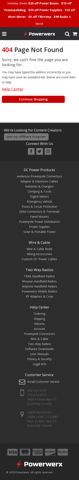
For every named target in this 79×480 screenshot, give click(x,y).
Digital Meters (39, 196)
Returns (39, 324)
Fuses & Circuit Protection (39, 207)
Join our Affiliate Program (26, 136)
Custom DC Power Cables (39, 259)
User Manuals (39, 354)
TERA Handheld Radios (39, 276)
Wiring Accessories (39, 254)
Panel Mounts (39, 217)
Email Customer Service (43, 382)
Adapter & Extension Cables (39, 181)
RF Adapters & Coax (39, 296)
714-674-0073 (36, 395)
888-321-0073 (36, 390)
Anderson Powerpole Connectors (39, 176)
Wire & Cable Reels (39, 249)
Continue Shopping (33, 99)
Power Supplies (39, 227)
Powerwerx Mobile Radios (39, 291)
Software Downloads (39, 349)
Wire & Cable (39, 242)
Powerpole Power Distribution (39, 222)
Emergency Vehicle (39, 201)
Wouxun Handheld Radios (39, 281)
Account (39, 329)
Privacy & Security (39, 359)
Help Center (12, 89)
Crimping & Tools (39, 191)
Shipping (39, 319)
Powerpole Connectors (39, 334)
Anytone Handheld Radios (39, 286)
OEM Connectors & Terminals (39, 212)
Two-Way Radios (39, 269)
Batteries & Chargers (39, 186)
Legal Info (39, 364)
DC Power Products (39, 169)
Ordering (39, 314)
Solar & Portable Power (39, 232)
